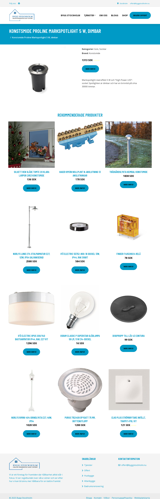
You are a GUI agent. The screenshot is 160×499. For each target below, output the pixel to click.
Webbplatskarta (142, 494)
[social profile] (19, 3)
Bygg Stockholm (70, 13)
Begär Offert (140, 13)
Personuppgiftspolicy (122, 494)
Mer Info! (90, 65)
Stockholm (120, 3)
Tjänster (88, 461)
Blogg (114, 13)
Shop (125, 13)
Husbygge (89, 472)
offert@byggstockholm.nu (138, 3)
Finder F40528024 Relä (128, 250)
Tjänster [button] (89, 13)
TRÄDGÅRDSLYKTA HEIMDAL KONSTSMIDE (128, 168)
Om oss (103, 13)
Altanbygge (89, 477)
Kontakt (98, 494)
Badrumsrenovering (94, 482)
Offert (87, 466)
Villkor (107, 494)
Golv (96, 45)
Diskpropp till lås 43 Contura (129, 332)
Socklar (102, 45)
